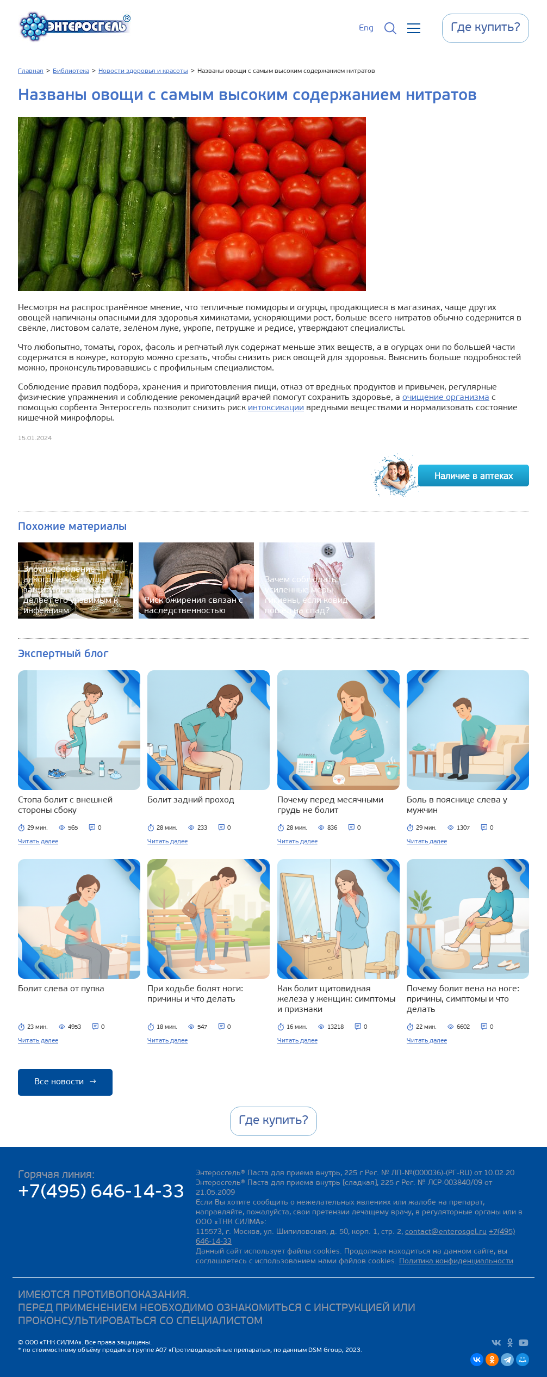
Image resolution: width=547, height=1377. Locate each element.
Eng (366, 28)
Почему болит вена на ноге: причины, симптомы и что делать (463, 999)
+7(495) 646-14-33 (101, 1192)
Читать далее (38, 841)
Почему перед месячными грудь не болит (330, 805)
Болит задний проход (190, 800)
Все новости (65, 1082)
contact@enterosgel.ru (446, 1232)
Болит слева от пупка (61, 989)
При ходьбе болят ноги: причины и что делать (195, 994)
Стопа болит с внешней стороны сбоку (65, 805)
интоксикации (276, 408)
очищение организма (445, 397)
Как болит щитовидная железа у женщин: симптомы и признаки (336, 999)
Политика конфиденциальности (456, 1261)
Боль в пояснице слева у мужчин (457, 805)
